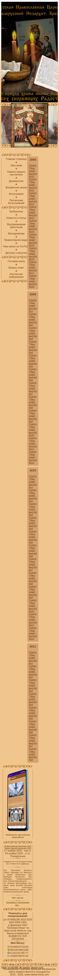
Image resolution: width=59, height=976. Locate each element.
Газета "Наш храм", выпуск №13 (33, 212)
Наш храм (16, 165)
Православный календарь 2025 (17, 848)
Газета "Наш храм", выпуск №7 (33, 388)
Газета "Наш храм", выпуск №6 (33, 374)
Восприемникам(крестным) (16, 225)
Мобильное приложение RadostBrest (18, 836)
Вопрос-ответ (16, 267)
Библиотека (16, 211)
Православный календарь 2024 (17, 846)
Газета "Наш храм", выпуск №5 (33, 361)
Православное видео (16, 240)
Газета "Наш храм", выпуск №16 (33, 253)
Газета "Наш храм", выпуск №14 (33, 226)
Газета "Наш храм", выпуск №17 (33, 267)
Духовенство (16, 181)
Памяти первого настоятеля (16, 173)
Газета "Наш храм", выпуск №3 (33, 333)
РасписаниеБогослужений (16, 201)
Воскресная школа (16, 187)
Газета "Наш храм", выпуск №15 (33, 240)
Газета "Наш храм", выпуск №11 (33, 185)
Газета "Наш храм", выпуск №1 (33, 305)
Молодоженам (16, 233)
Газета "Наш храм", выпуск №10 (33, 171)
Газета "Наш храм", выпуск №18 (33, 281)
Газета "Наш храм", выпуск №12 (33, 198)
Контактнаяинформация (16, 275)
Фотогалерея (16, 194)
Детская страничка (16, 253)
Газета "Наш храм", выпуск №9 (33, 416)
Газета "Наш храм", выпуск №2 (33, 319)
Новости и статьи (16, 218)
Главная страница (16, 159)
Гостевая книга (16, 261)
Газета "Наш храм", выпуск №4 (33, 347)
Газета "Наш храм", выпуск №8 (33, 402)
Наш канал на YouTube (16, 246)
